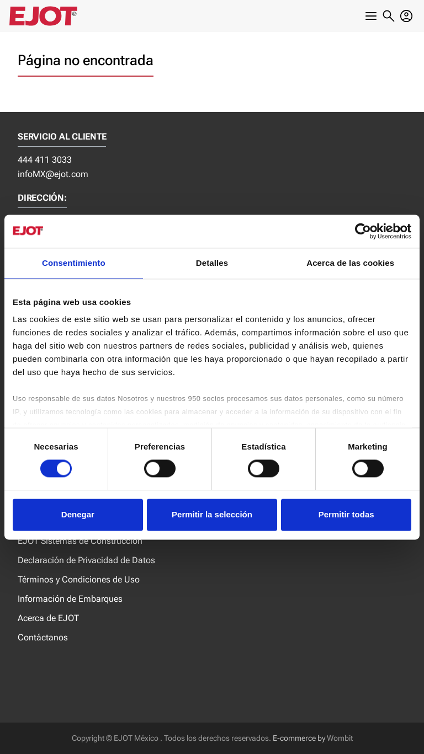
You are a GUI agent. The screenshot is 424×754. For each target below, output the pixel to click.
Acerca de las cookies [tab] (350, 263)
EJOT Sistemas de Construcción (80, 541)
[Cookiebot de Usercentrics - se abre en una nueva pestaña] (363, 231)
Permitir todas (346, 514)
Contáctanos (43, 637)
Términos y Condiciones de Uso (79, 579)
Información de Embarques (70, 598)
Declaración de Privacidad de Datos (86, 560)
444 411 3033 (45, 159)
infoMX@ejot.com (53, 174)
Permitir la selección (212, 514)
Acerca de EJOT (48, 618)
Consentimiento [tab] (73, 263)
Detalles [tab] (212, 263)
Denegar (77, 514)
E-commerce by (299, 738)
